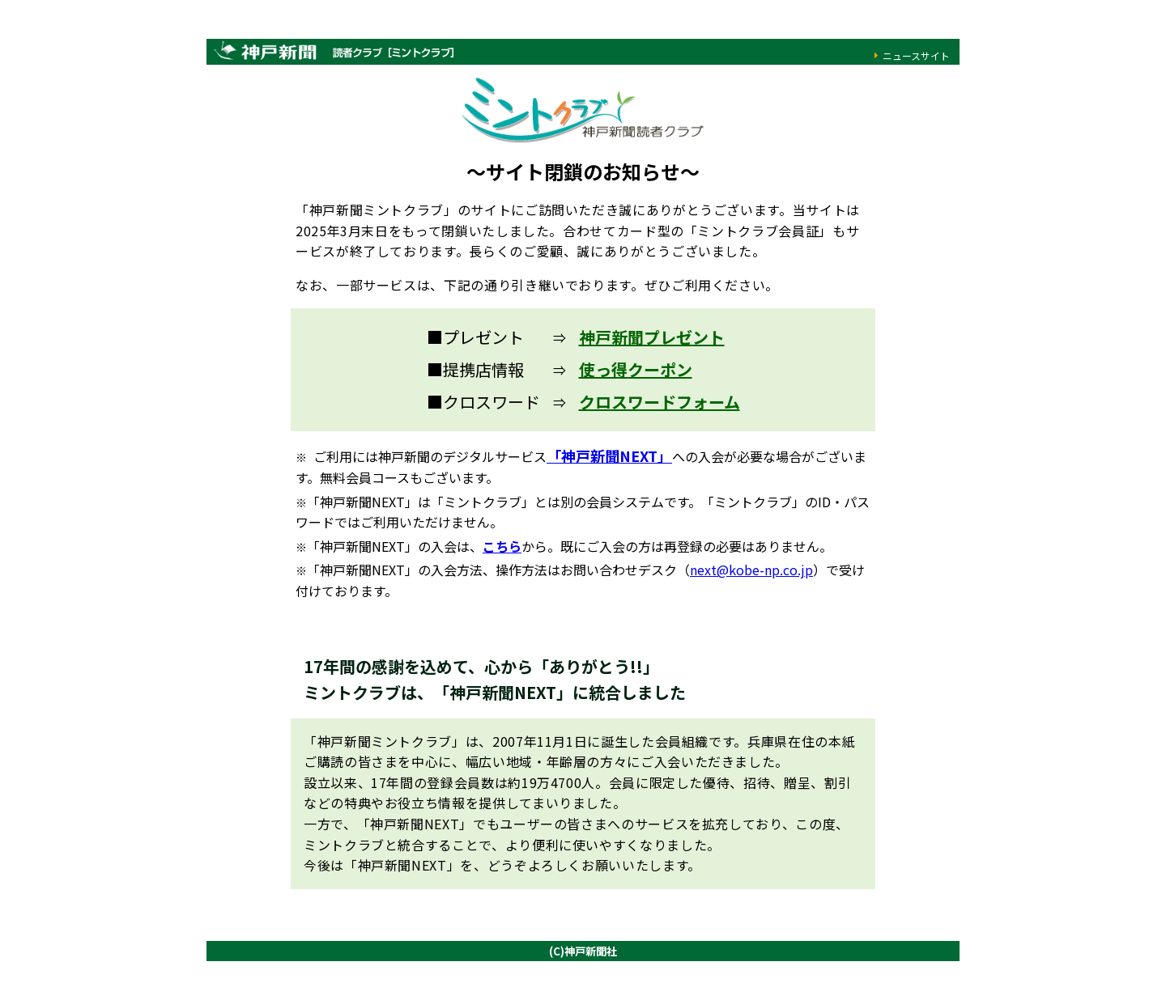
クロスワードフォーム (659, 401)
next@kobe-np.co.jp (751, 569)
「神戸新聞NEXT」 (609, 455)
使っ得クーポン (635, 369)
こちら (502, 546)
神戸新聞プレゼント (652, 337)
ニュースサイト (916, 55)
